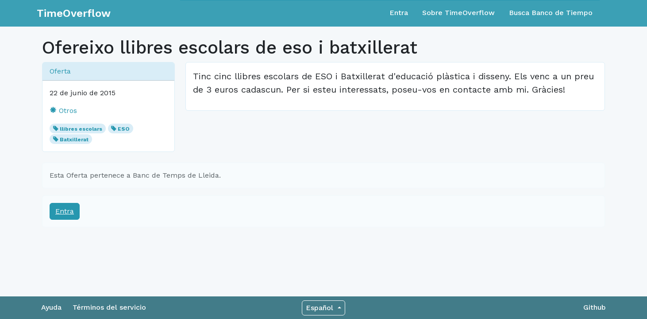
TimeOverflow (74, 13)
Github (594, 307)
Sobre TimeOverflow (458, 12)
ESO (124, 129)
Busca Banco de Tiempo (551, 12)
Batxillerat (74, 139)
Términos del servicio (109, 307)
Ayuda (51, 307)
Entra (398, 12)
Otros (63, 110)
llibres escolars (81, 129)
